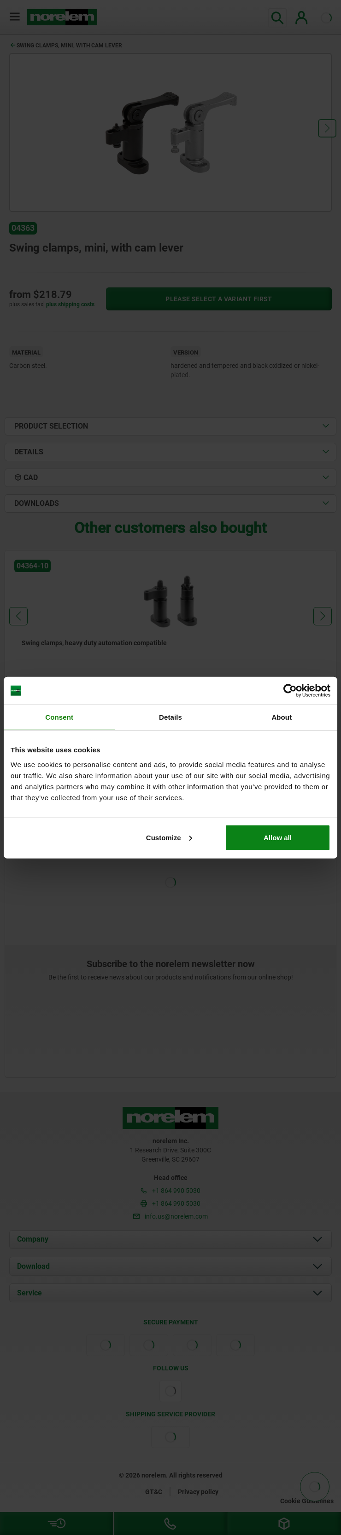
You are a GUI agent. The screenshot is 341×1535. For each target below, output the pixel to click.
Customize (169, 837)
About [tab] (281, 717)
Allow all (278, 837)
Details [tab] (170, 717)
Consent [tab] (59, 717)
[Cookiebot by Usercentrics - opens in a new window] (290, 691)
